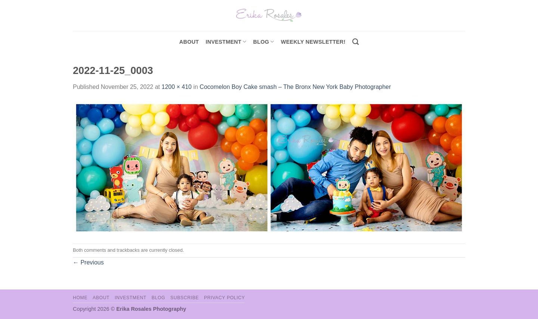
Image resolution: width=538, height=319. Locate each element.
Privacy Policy (224, 297)
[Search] (355, 42)
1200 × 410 (176, 87)
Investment (130, 297)
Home (80, 297)
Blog (263, 41)
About (189, 42)
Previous (88, 262)
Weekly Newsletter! (313, 42)
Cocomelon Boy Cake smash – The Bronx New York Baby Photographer (295, 87)
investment (225, 41)
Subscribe (184, 297)
